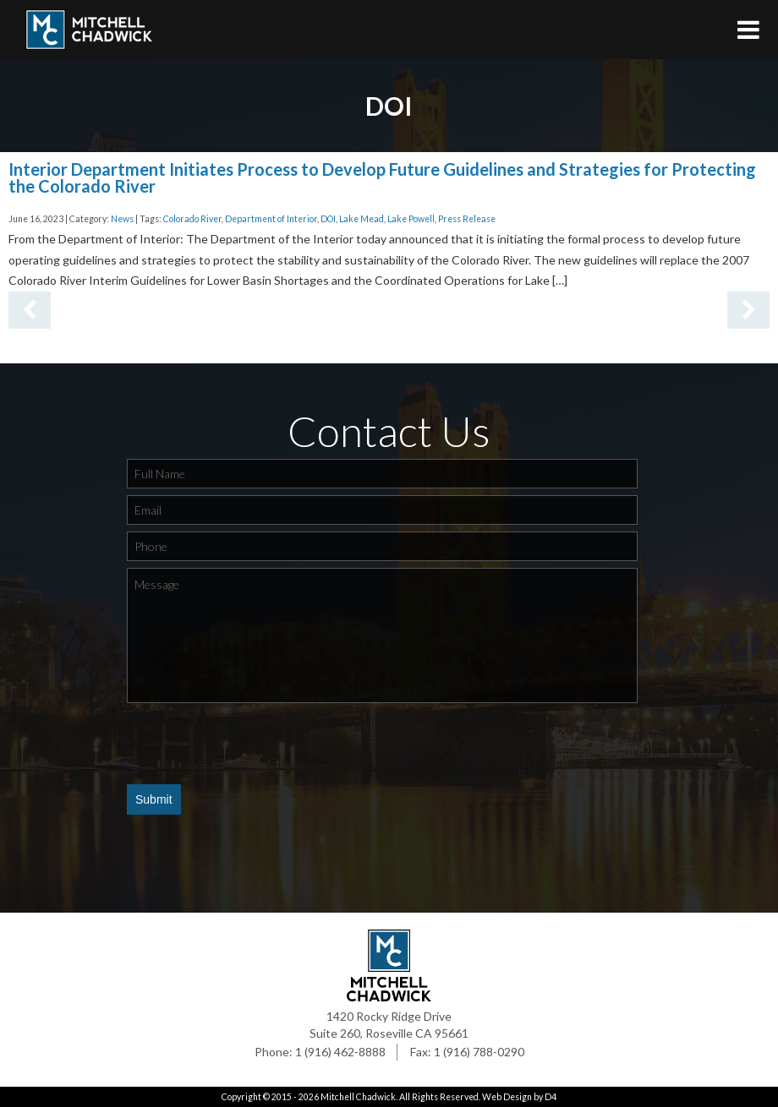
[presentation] (255, 743)
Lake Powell (411, 219)
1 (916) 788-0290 (479, 1051)
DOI (328, 219)
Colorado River (192, 219)
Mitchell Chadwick (358, 1097)
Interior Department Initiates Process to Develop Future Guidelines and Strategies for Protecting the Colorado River (382, 177)
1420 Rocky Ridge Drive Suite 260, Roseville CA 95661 (389, 1024)
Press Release (467, 219)
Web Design (507, 1097)
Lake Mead (361, 219)
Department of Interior (271, 219)
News (122, 219)
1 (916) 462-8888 (340, 1051)
